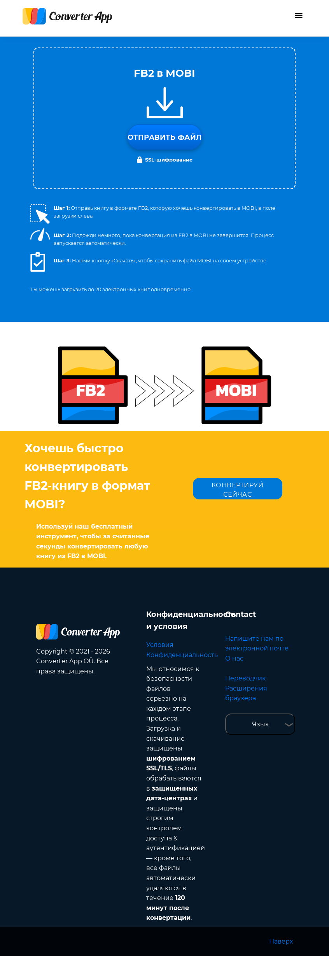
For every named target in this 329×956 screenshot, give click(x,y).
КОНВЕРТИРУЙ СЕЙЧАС (238, 490)
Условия (159, 644)
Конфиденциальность (182, 655)
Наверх (281, 941)
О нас (234, 658)
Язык (260, 724)
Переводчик (245, 678)
